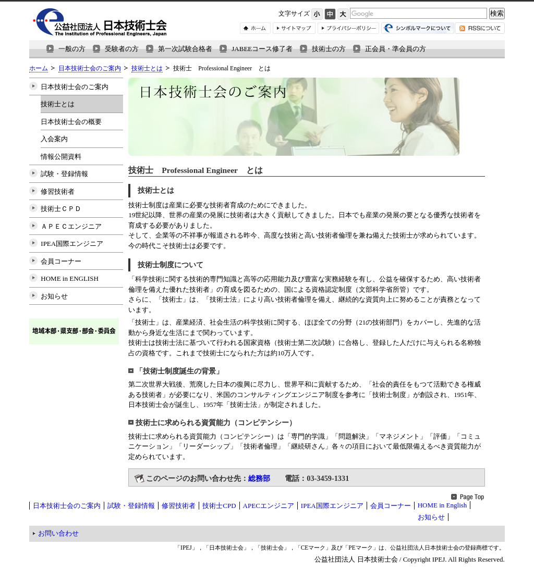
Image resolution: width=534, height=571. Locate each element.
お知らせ (54, 296)
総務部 (259, 478)
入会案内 (54, 139)
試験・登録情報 (64, 174)
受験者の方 (122, 49)
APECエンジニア (268, 506)
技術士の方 (329, 49)
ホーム (38, 68)
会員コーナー (61, 261)
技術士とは (147, 68)
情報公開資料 (61, 156)
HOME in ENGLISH (70, 278)
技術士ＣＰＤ (61, 209)
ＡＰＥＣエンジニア (71, 226)
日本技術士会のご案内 (89, 68)
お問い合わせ (58, 533)
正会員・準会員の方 (395, 49)
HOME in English (442, 505)
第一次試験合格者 (185, 49)
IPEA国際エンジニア (72, 243)
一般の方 (72, 49)
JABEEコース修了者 (262, 49)
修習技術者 (58, 191)
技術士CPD (219, 506)
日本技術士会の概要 (71, 122)
